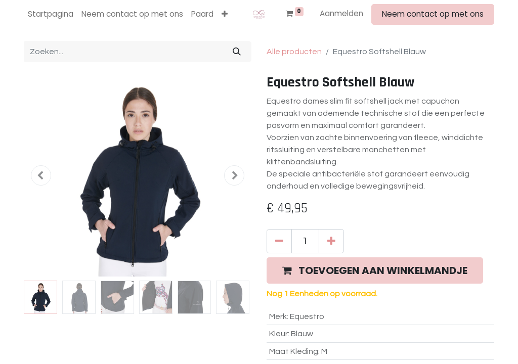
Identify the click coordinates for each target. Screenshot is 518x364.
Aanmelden (341, 13)
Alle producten (294, 52)
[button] (225, 14)
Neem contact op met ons (433, 14)
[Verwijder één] (279, 241)
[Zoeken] (236, 51)
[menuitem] (50, 14)
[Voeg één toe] (331, 241)
